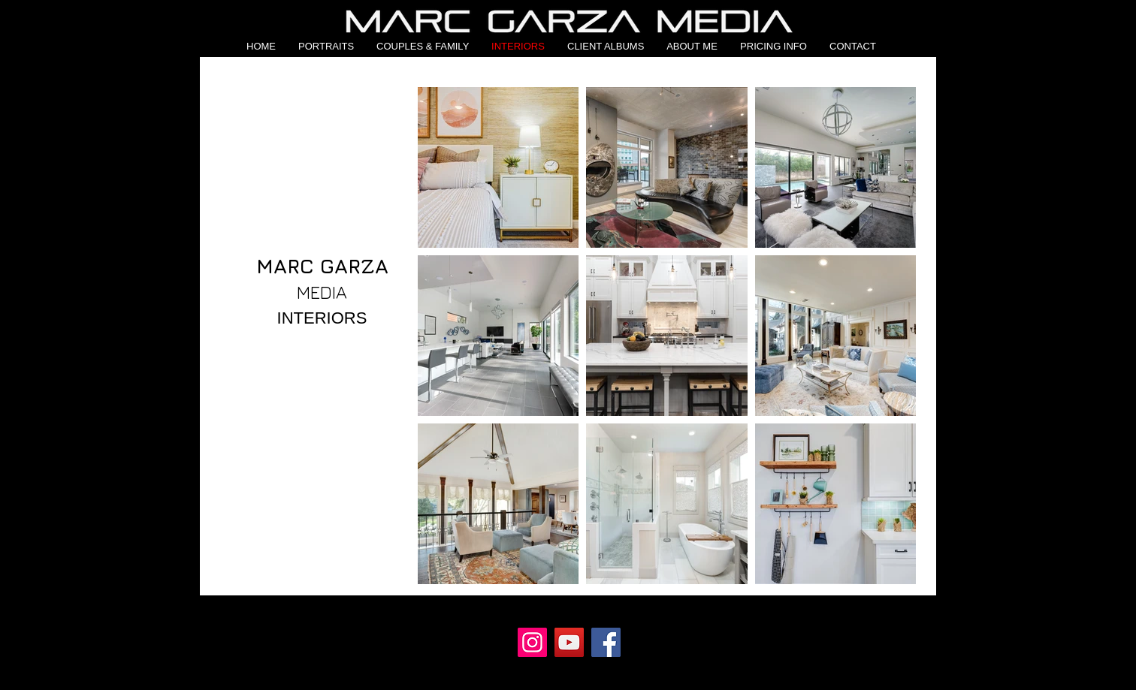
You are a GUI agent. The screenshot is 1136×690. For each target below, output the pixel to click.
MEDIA (322, 292)
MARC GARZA (322, 266)
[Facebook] (606, 642)
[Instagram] (532, 642)
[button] (326, 46)
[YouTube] (569, 642)
